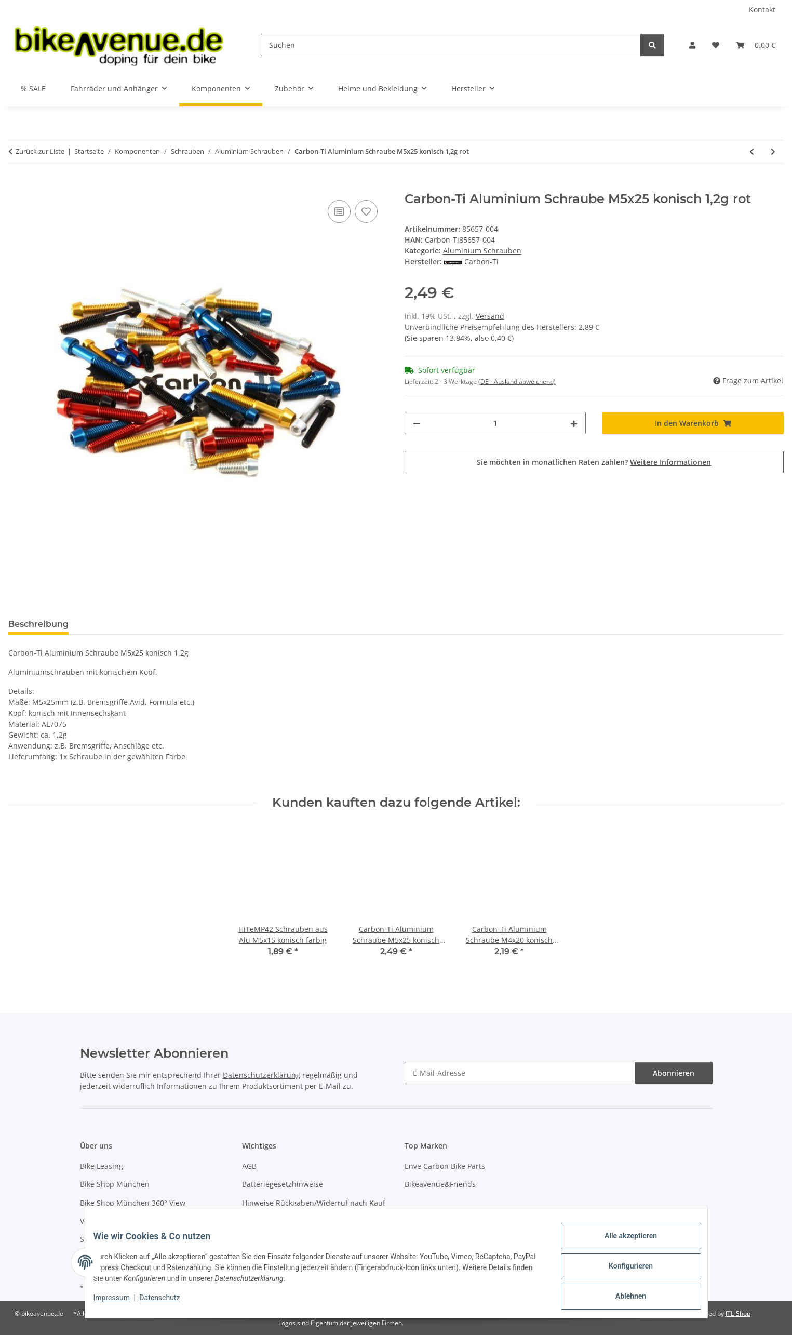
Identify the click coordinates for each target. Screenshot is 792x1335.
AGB (249, 1166)
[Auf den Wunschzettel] (366, 211)
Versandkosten (105, 1221)
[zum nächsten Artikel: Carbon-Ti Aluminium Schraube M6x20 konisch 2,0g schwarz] (773, 151)
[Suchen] (451, 45)
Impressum (120, 1303)
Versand (490, 316)
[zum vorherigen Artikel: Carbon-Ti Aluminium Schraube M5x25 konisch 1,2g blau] (751, 151)
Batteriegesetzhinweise (282, 1184)
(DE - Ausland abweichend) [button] (517, 381)
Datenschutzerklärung (261, 1075)
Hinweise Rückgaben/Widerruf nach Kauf (313, 1203)
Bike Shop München (115, 1184)
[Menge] (495, 423)
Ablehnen (622, 1298)
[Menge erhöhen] (573, 423)
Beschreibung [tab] (38, 624)
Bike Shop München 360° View (132, 1203)
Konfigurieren (622, 1271)
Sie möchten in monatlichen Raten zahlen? (594, 462)
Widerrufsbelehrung (277, 1221)
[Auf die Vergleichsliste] (339, 211)
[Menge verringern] (416, 423)
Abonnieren (673, 1073)
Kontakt (762, 10)
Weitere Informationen (670, 462)
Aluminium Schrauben (482, 251)
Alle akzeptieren (622, 1244)
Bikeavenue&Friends (440, 1184)
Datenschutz (167, 1303)
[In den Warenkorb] (16, 186)
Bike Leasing (101, 1166)
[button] (692, 45)
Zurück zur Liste (40, 151)
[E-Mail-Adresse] (520, 1073)
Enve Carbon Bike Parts (445, 1166)
